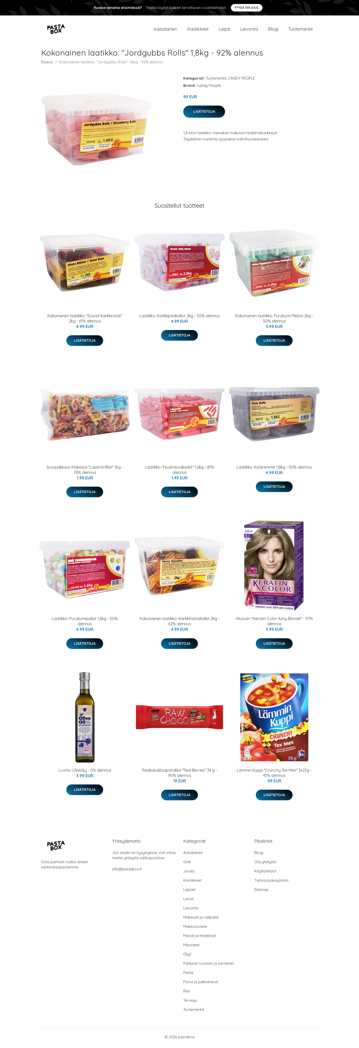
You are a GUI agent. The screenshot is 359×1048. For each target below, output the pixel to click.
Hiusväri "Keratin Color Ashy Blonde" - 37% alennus (274, 624)
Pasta (188, 975)
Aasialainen (165, 30)
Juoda (188, 873)
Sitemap (261, 892)
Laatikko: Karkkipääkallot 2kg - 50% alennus (179, 318)
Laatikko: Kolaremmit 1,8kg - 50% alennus (274, 469)
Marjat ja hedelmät (199, 938)
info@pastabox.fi (127, 871)
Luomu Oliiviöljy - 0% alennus (85, 772)
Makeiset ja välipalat (201, 919)
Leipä (224, 30)
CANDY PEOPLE (241, 80)
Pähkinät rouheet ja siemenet (208, 965)
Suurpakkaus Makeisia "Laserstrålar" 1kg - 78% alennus (85, 472)
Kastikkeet (198, 30)
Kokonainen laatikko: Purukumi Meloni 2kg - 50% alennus (274, 321)
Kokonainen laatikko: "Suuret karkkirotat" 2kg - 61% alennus (84, 321)
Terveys (190, 1002)
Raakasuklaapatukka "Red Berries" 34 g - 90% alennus (179, 775)
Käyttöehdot (265, 873)
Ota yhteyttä (265, 864)
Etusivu (47, 64)
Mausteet (191, 947)
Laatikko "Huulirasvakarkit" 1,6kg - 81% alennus (179, 472)
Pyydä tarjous (247, 7)
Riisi (186, 993)
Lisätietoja (204, 114)
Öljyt (187, 956)
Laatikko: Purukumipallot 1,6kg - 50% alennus (85, 624)
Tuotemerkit (300, 30)
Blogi (273, 30)
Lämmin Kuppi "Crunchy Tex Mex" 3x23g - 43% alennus (274, 775)
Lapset (189, 892)
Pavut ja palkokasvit (200, 984)
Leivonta (249, 30)
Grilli (186, 864)
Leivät (188, 901)
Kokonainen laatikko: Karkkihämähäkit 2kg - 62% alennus (180, 624)
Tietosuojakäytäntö (271, 882)
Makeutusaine (195, 929)
